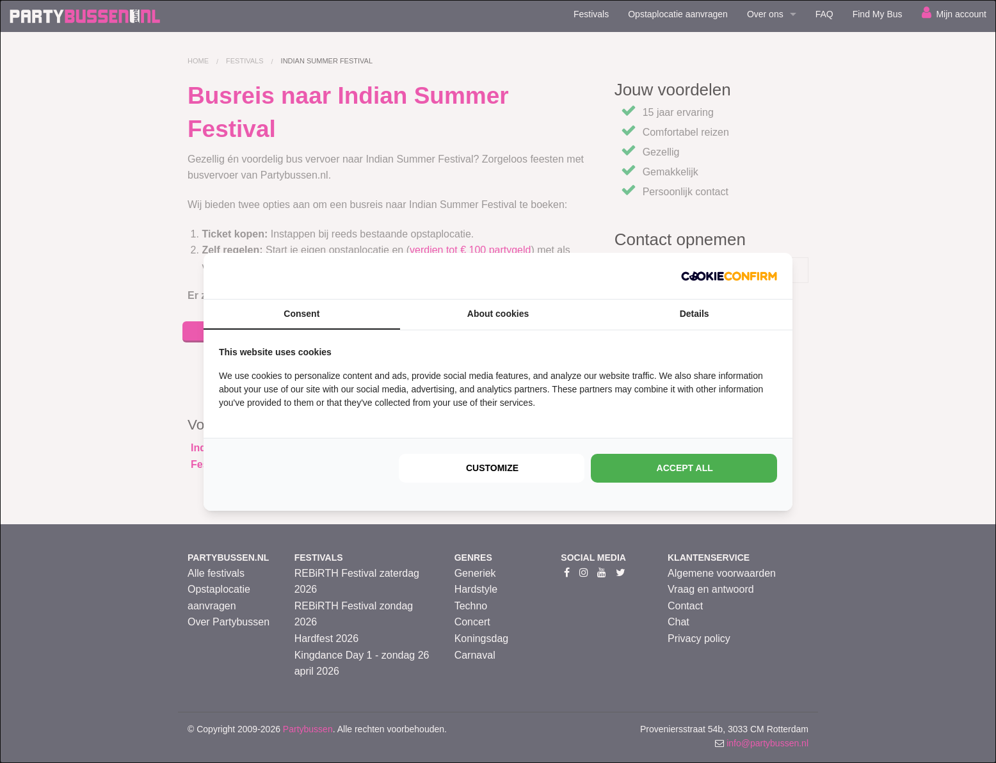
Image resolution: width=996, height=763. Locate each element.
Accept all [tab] (685, 468)
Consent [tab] (301, 314)
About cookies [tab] (498, 314)
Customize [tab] (492, 468)
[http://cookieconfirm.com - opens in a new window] (729, 276)
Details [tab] (694, 314)
